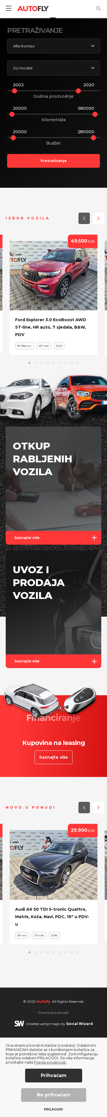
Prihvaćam (53, 1075)
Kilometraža (54, 199)
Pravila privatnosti (50, 1062)
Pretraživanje (54, 240)
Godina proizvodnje (53, 175)
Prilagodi (53, 1109)
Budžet (53, 222)
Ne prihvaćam (53, 1095)
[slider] (14, 170)
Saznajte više (57, 617)
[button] (81, 82)
